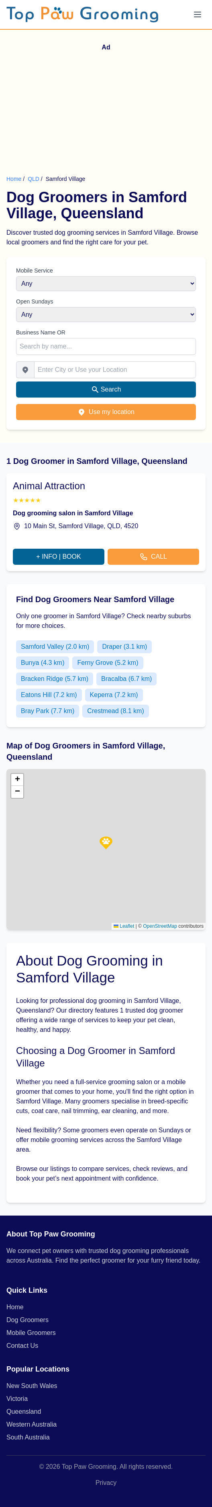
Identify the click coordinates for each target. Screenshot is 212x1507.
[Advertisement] (106, 114)
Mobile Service (34, 270)
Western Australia (31, 1424)
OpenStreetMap (160, 926)
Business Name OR (40, 332)
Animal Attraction (49, 485)
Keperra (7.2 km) (114, 694)
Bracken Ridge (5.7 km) (54, 678)
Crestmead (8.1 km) (115, 710)
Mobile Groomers (31, 1332)
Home (13, 179)
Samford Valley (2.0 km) (55, 646)
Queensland (23, 1411)
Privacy (106, 1482)
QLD (34, 179)
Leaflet (124, 926)
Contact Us (22, 1345)
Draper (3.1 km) (124, 646)
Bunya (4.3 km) (42, 662)
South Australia (28, 1437)
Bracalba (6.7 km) (126, 678)
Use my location (106, 412)
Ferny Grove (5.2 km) (107, 662)
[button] (106, 843)
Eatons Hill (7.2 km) (49, 694)
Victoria (17, 1398)
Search (106, 389)
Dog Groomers (27, 1319)
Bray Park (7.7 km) (47, 710)
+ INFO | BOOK (58, 556)
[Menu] (198, 14)
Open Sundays (34, 301)
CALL (153, 557)
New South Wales (31, 1385)
